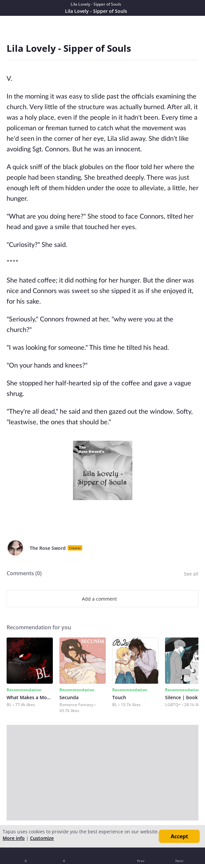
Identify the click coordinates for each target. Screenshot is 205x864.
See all (191, 574)
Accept (179, 836)
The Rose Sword (48, 548)
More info (14, 838)
